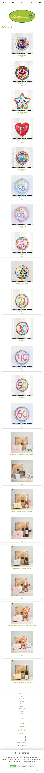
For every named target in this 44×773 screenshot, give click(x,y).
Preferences (26, 770)
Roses (22, 713)
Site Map (22, 723)
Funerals (22, 703)
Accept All (13, 766)
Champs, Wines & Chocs (22, 716)
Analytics (18, 770)
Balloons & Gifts (22, 708)
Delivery (22, 718)
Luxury (22, 711)
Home (22, 696)
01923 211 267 (22, 740)
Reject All (31, 766)
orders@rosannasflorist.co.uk (22, 742)
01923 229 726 (22, 736)
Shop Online (22, 698)
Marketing (34, 770)
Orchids (22, 706)
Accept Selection (22, 766)
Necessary (10, 770)
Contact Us (22, 721)
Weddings (22, 701)
